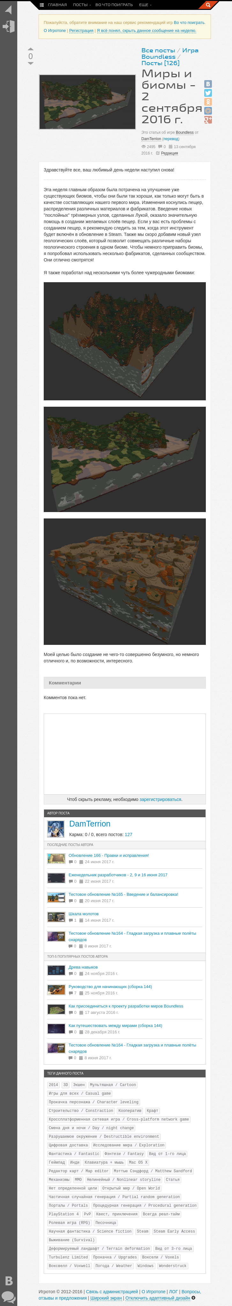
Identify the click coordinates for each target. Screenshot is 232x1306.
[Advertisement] (125, 754)
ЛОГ (173, 1291)
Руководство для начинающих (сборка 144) (110, 986)
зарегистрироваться (160, 799)
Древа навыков (83, 967)
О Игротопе (55, 30)
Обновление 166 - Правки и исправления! (109, 855)
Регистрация (81, 30)
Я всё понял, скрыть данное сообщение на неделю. (147, 30)
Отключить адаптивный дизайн (157, 1298)
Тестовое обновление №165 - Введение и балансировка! (123, 894)
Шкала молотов (84, 913)
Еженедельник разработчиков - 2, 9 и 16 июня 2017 (118, 874)
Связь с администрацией (112, 1291)
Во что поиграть (114, 5)
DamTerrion (151, 139)
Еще (143, 5)
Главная (57, 5)
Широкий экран (106, 1298)
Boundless (185, 132)
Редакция (169, 153)
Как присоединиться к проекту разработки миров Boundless (126, 1006)
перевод (170, 139)
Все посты (158, 50)
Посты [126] (160, 63)
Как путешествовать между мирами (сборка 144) (115, 1025)
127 (128, 834)
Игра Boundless (169, 53)
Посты (80, 5)
